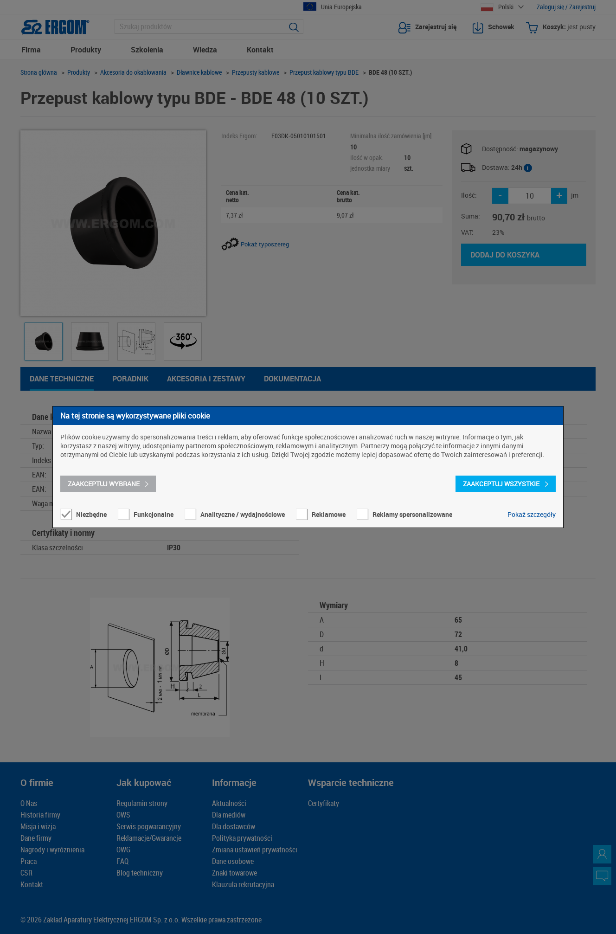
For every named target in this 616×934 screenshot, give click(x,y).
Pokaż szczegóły (531, 514)
